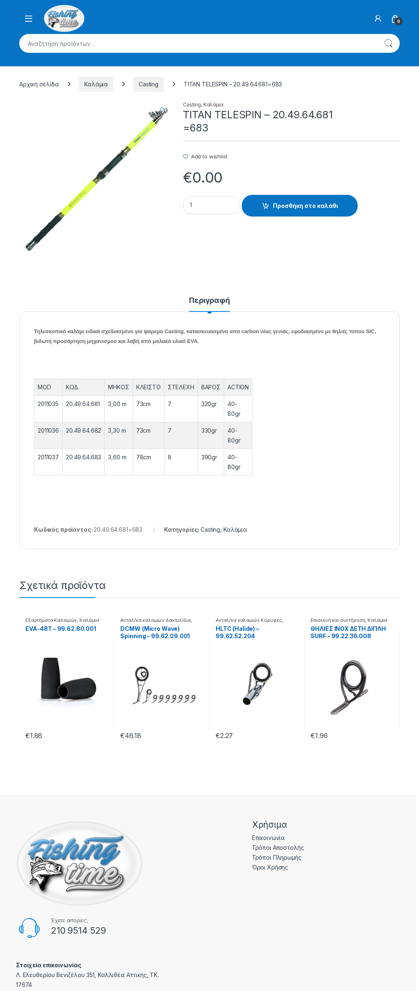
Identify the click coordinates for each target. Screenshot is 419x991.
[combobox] (198, 43)
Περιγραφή (209, 301)
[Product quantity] (211, 205)
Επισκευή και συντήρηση (338, 620)
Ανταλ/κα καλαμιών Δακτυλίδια (155, 620)
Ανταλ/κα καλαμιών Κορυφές (249, 620)
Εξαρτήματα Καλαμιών (51, 620)
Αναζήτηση (388, 43)
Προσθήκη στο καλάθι (305, 205)
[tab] (209, 304)
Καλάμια (96, 84)
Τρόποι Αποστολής (278, 847)
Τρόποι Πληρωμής (277, 857)
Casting (148, 84)
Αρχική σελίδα (39, 84)
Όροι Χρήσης (270, 867)
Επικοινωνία (268, 837)
